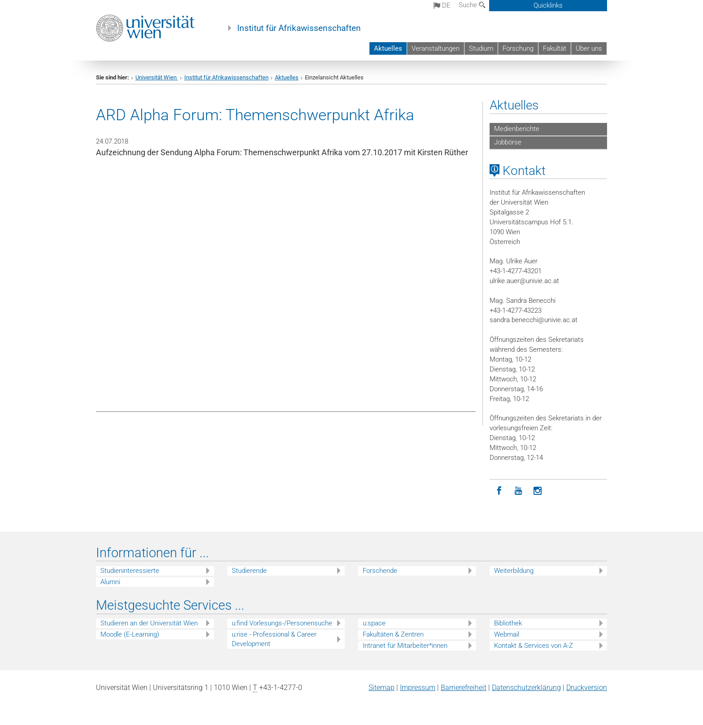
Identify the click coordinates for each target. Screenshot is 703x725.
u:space (374, 623)
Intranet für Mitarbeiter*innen (405, 646)
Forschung (518, 48)
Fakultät (554, 48)
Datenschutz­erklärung (526, 687)
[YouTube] (518, 491)
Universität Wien (156, 77)
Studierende (249, 571)
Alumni (110, 582)
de (442, 5)
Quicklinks (548, 5)
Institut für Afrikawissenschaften (299, 28)
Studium (481, 48)
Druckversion (586, 687)
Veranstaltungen (436, 48)
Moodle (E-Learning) (129, 634)
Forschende (380, 571)
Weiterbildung (514, 571)
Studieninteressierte (129, 571)
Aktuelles (388, 48)
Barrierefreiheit (463, 687)
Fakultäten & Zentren (393, 634)
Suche (472, 5)
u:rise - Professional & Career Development (274, 639)
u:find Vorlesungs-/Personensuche (282, 623)
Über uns (589, 48)
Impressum (417, 687)
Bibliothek (508, 623)
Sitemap (382, 687)
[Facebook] (499, 491)
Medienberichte (516, 129)
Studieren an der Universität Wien (149, 623)
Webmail (506, 634)
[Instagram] (537, 491)
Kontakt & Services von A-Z (533, 646)
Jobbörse (507, 142)
